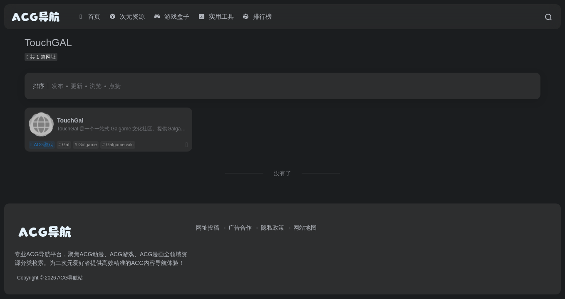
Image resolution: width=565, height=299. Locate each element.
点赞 (115, 86)
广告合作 (240, 227)
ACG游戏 (41, 144)
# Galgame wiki (118, 144)
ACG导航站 (70, 278)
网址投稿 (207, 227)
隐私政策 (272, 227)
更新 (76, 86)
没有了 (282, 173)
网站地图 (305, 227)
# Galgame (85, 144)
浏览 (96, 86)
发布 (57, 86)
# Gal (63, 144)
